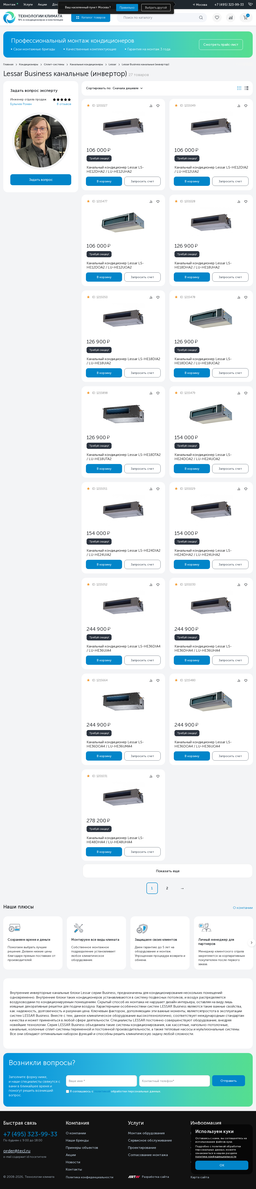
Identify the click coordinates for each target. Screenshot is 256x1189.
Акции (42, 4)
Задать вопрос (41, 180)
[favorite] (219, 17)
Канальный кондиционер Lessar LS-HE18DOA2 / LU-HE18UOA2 (202, 361)
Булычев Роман (21, 104)
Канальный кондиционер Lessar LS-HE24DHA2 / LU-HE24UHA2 (202, 552)
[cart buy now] (246, 17)
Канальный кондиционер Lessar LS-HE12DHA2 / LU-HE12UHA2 (115, 169)
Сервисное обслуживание (150, 1140)
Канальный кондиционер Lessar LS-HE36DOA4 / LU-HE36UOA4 (202, 744)
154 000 (185, 437)
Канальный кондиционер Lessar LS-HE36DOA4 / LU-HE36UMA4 (115, 744)
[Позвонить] (248, 4)
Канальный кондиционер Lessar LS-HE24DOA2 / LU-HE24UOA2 (202, 457)
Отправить (228, 1081)
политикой (102, 1091)
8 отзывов (64, 104)
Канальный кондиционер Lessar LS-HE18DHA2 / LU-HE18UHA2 (202, 265)
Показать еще (168, 871)
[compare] (230, 17)
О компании (243, 908)
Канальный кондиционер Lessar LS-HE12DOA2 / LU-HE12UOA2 (115, 265)
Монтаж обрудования (146, 1133)
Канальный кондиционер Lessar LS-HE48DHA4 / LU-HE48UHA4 (115, 840)
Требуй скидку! (99, 158)
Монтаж (9, 4)
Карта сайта (199, 1177)
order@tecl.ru (16, 1150)
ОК (222, 1165)
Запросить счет (142, 181)
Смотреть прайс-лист (220, 45)
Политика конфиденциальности (89, 1177)
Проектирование (142, 1148)
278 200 (98, 820)
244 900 (98, 629)
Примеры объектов (82, 1148)
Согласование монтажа (148, 1155)
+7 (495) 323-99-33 (229, 5)
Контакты (74, 1169)
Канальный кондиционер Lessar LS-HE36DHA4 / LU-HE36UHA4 (202, 648)
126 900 (185, 246)
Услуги (28, 4)
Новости (73, 1162)
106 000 (98, 150)
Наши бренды (77, 1140)
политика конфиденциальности (215, 1156)
